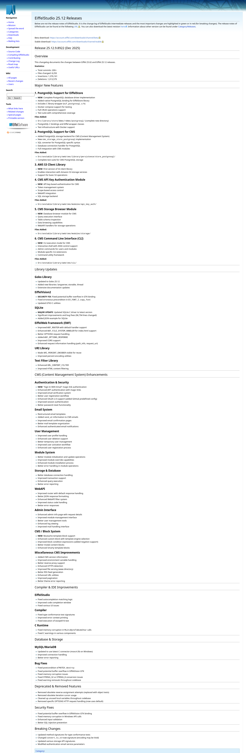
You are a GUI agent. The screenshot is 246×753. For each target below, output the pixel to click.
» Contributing (13, 57)
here (123, 26)
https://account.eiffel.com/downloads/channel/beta (74, 37)
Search (9, 90)
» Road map (12, 64)
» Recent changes (15, 81)
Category (40, 745)
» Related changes (15, 111)
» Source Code (13, 51)
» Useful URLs (13, 67)
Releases (43, 748)
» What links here (15, 108)
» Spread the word (15, 28)
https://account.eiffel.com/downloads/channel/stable (76, 41)
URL (76, 26)
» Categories (13, 31)
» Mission (11, 25)
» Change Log (13, 61)
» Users (10, 84)
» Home (10, 22)
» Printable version (15, 118)
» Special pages (14, 114)
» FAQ (9, 38)
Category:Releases (186, 26)
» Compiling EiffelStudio (18, 54)
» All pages (12, 77)
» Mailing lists (13, 41)
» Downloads (13, 34)
